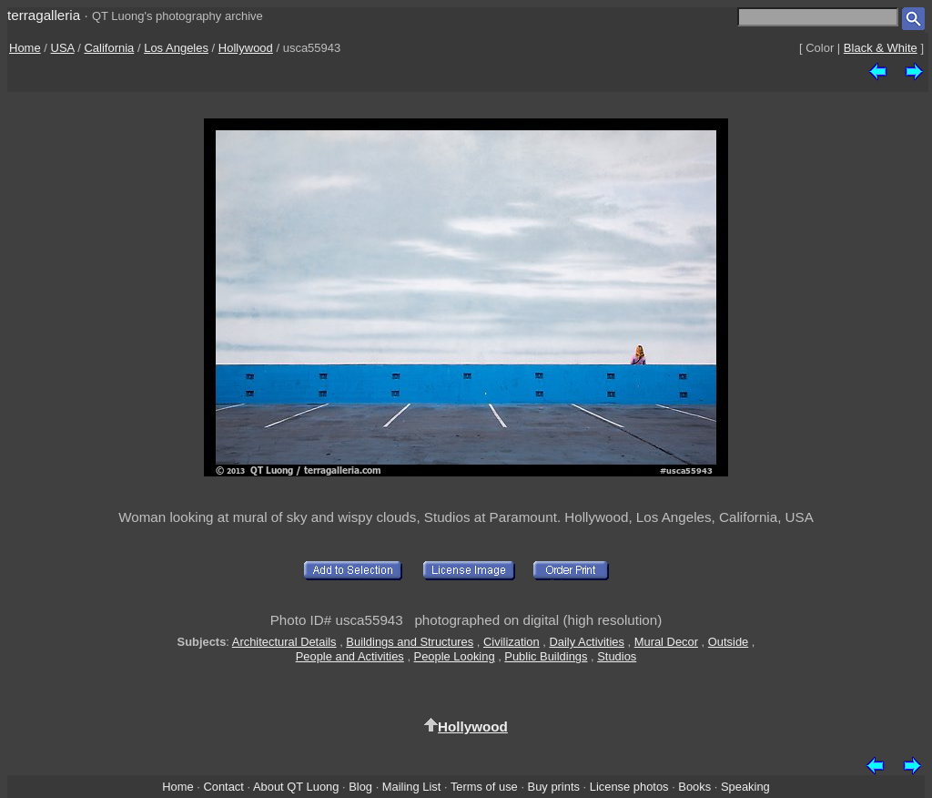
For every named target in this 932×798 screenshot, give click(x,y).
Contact (223, 786)
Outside (728, 642)
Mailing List (411, 786)
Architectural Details (284, 642)
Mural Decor (666, 642)
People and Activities (350, 656)
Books (694, 786)
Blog (360, 786)
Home (25, 48)
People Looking (454, 656)
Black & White (880, 48)
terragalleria (43, 15)
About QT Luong (296, 786)
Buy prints (554, 786)
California (109, 48)
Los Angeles (176, 48)
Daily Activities (586, 642)
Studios (616, 656)
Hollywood (245, 48)
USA (63, 48)
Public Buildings (545, 656)
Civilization (511, 642)
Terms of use (484, 786)
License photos (629, 786)
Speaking (745, 786)
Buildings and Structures (409, 642)
